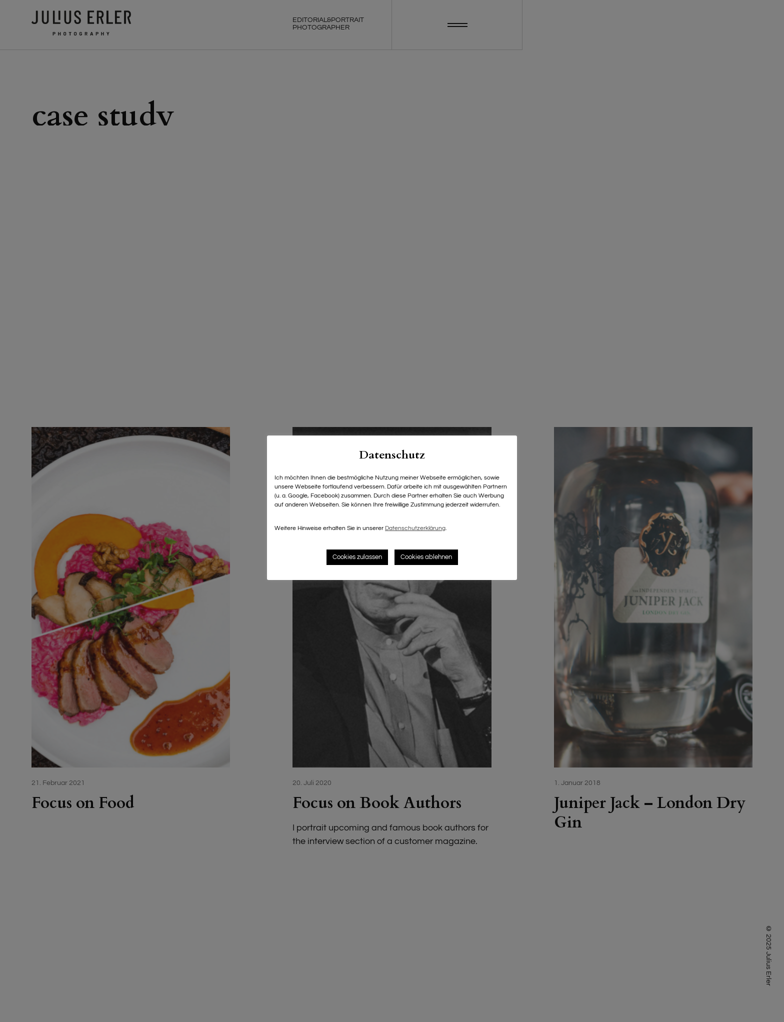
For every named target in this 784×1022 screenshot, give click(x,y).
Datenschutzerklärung (415, 528)
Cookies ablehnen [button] (426, 557)
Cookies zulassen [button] (357, 557)
